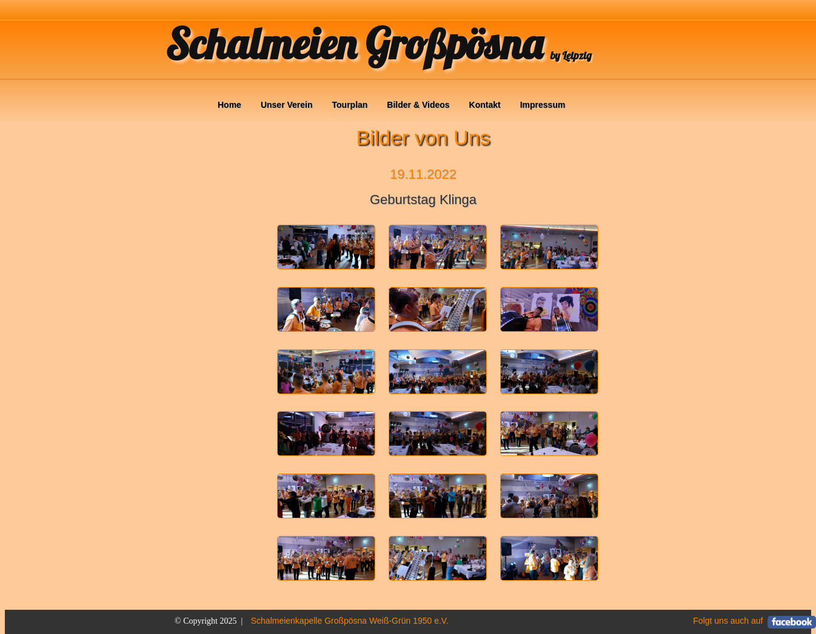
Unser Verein (287, 105)
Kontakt (485, 105)
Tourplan (350, 105)
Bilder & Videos (418, 105)
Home (229, 105)
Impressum (543, 105)
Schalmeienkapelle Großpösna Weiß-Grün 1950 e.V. (350, 621)
